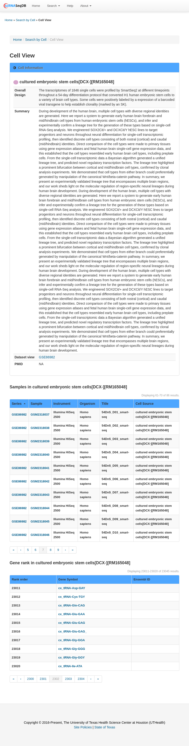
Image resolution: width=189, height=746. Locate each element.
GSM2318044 (40, 508)
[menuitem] (36, 6)
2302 (55, 679)
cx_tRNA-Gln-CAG (71, 605)
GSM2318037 (40, 414)
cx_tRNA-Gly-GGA (71, 640)
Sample (36, 403)
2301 (43, 679)
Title (105, 403)
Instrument (61, 403)
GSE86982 (47, 357)
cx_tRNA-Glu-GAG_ (72, 631)
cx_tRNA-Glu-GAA (71, 614)
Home (36, 6)
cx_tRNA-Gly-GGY (71, 657)
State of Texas (104, 727)
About (85, 6)
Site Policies (83, 727)
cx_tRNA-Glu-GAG (71, 623)
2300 (30, 679)
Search (53, 6)
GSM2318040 (40, 454)
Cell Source (145, 403)
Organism (87, 403)
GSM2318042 (40, 481)
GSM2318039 (40, 441)
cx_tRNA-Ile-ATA (70, 666)
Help (70, 6)
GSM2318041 (40, 468)
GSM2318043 (40, 494)
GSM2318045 (40, 521)
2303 (68, 679)
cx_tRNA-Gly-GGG (71, 649)
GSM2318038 (40, 428)
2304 (81, 679)
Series (19, 403)
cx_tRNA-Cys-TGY (71, 596)
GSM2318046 (40, 535)
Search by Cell (25, 20)
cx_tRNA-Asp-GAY (71, 588)
